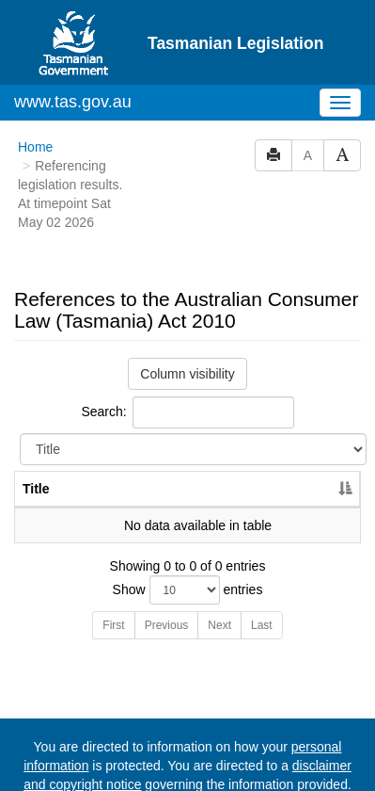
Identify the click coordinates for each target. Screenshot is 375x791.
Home (35, 146)
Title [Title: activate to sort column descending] (36, 488)
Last (262, 625)
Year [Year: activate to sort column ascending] (308, 488)
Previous (167, 625)
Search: (187, 412)
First (113, 625)
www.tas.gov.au (73, 101)
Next (219, 625)
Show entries (188, 590)
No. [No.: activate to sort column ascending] (239, 488)
